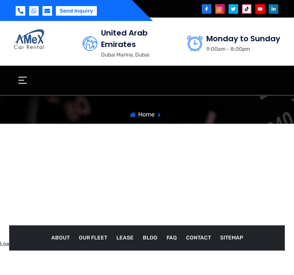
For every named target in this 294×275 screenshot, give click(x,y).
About (60, 238)
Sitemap (231, 238)
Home (146, 114)
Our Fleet (93, 238)
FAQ (172, 238)
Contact (198, 238)
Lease (125, 238)
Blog (150, 238)
